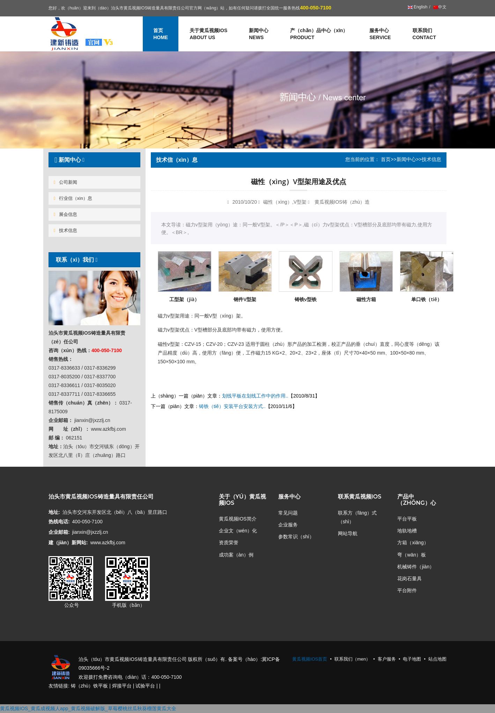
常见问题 (288, 513)
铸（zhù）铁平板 (89, 686)
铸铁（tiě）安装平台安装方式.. (232, 406)
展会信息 (65, 214)
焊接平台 (122, 686)
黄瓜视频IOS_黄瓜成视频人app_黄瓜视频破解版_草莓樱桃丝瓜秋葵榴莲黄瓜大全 (88, 708)
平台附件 (407, 590)
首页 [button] (160, 34)
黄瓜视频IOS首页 (309, 659)
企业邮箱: (59, 532)
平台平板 (407, 519)
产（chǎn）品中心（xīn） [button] (319, 34)
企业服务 (288, 525)
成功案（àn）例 (236, 555)
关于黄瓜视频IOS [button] (208, 34)
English (418, 7)
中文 (439, 7)
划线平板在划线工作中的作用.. (255, 396)
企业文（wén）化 (238, 530)
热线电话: (59, 521)
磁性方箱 (366, 299)
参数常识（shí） (296, 536)
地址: (54, 512)
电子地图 (412, 659)
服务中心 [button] (380, 34)
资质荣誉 (228, 542)
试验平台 (145, 686)
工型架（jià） (184, 299)
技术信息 (65, 230)
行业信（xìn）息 (73, 198)
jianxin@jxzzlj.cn (90, 532)
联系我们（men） (352, 659)
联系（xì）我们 (75, 259)
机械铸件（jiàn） (415, 566)
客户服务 (387, 659)
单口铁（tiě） (426, 299)
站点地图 (437, 659)
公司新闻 (65, 182)
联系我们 (424, 34)
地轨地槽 (407, 530)
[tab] (94, 159)
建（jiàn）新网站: (68, 542)
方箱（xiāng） (412, 542)
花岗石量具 (409, 578)
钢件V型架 (245, 299)
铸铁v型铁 (306, 299)
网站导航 (347, 533)
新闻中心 (406, 159)
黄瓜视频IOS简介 (238, 519)
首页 (386, 159)
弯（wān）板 (411, 555)
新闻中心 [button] (258, 34)
